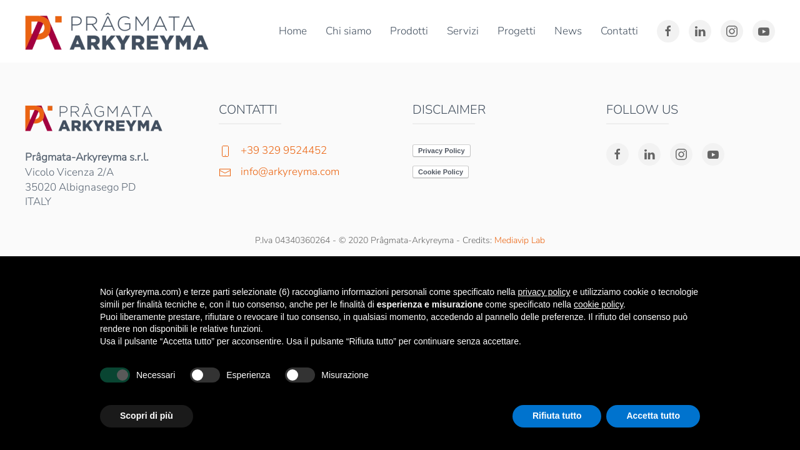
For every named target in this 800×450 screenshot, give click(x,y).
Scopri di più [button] (146, 416)
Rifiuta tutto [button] (557, 416)
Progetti (517, 31)
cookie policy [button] (598, 304)
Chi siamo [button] (348, 31)
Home (293, 31)
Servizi (463, 31)
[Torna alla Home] (119, 31)
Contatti (619, 31)
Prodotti (409, 31)
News (568, 31)
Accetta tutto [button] (653, 416)
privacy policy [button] (544, 292)
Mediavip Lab (519, 240)
